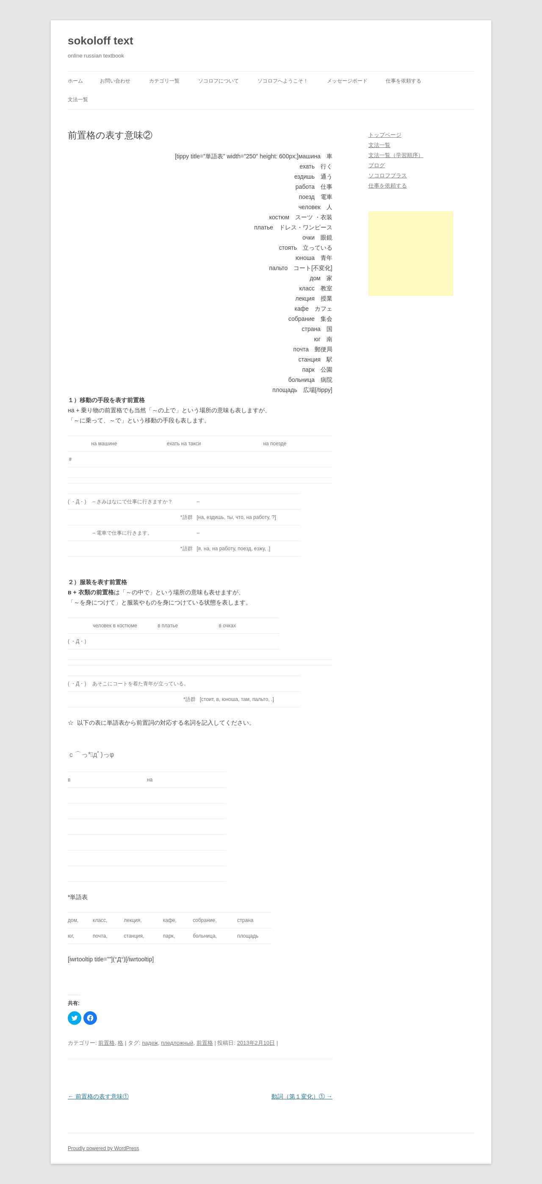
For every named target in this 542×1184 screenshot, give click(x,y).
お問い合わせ (115, 81)
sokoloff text (100, 40)
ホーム (75, 81)
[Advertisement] (410, 253)
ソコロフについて (218, 81)
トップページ (384, 135)
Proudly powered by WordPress (103, 1148)
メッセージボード (347, 81)
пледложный (177, 1043)
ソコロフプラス (387, 175)
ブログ (376, 165)
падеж (150, 1043)
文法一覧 (78, 99)
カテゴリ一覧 (164, 81)
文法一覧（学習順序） (395, 155)
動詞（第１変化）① (301, 1096)
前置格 (106, 1043)
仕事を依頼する (403, 81)
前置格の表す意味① (98, 1096)
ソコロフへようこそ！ (282, 81)
